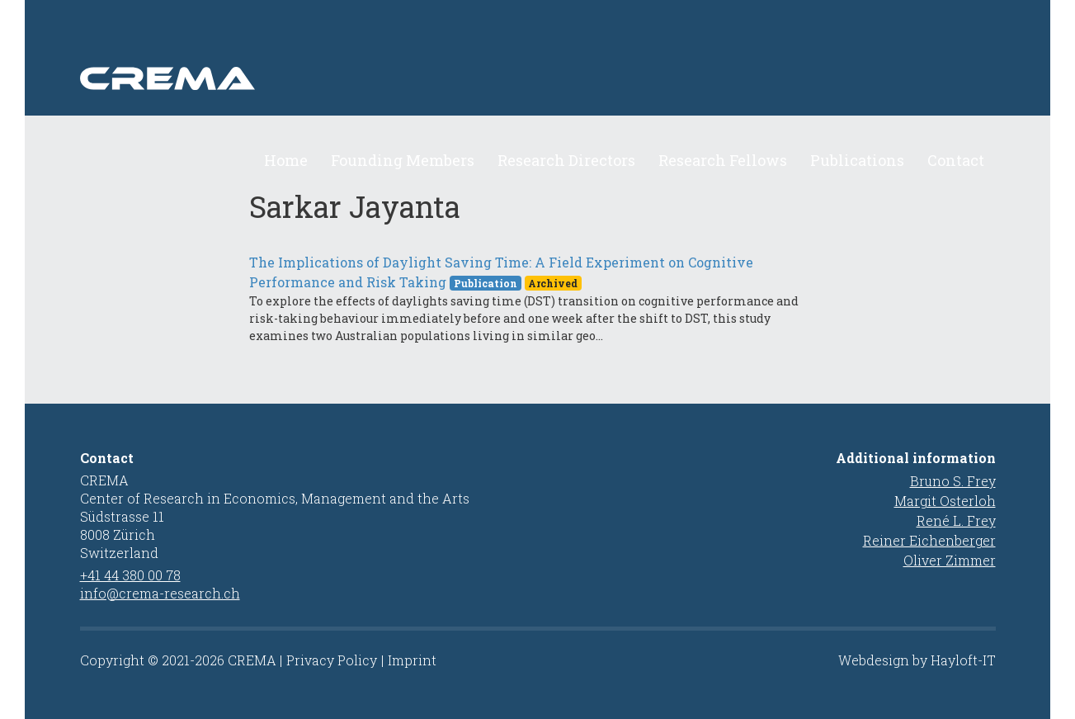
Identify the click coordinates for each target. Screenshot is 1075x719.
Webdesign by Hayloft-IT (917, 660)
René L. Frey (956, 520)
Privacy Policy (331, 660)
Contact (955, 160)
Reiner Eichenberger (929, 540)
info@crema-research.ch (160, 593)
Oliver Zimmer (949, 560)
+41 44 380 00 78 (130, 575)
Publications (857, 160)
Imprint (412, 660)
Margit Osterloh (945, 500)
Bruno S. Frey (953, 481)
